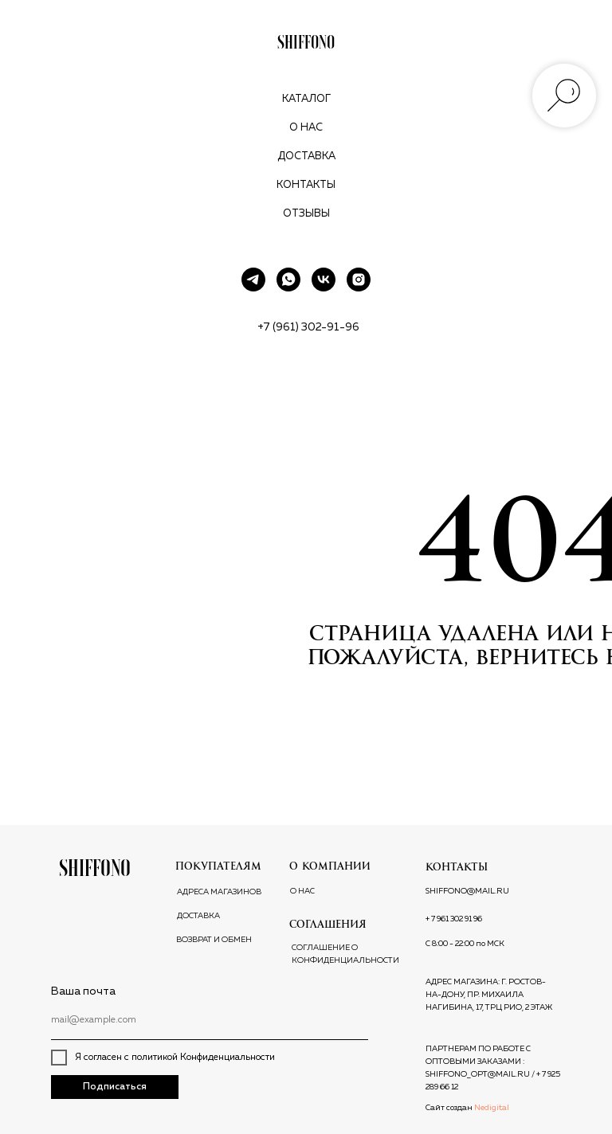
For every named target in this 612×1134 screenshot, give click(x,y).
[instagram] (359, 279)
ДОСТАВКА (198, 916)
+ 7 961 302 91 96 (454, 919)
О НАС (302, 891)
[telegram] (253, 279)
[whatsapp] (288, 279)
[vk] (323, 279)
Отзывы (306, 214)
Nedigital (491, 1108)
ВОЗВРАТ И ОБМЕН (214, 940)
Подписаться (115, 1087)
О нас (306, 128)
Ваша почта (83, 991)
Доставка (306, 156)
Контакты (306, 185)
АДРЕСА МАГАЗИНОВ (219, 892)
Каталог (306, 99)
